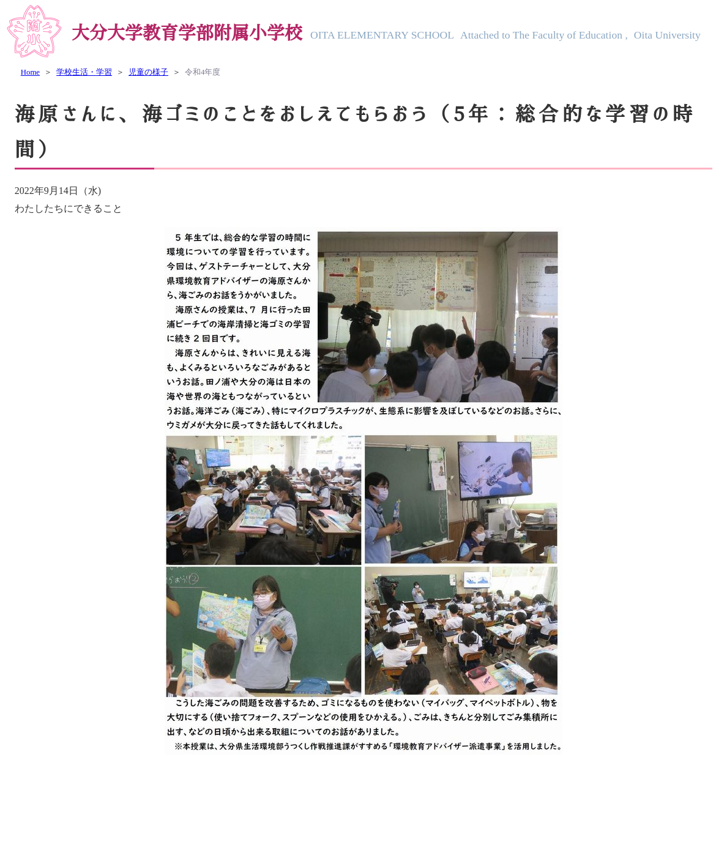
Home (30, 72)
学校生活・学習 (84, 72)
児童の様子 (148, 72)
